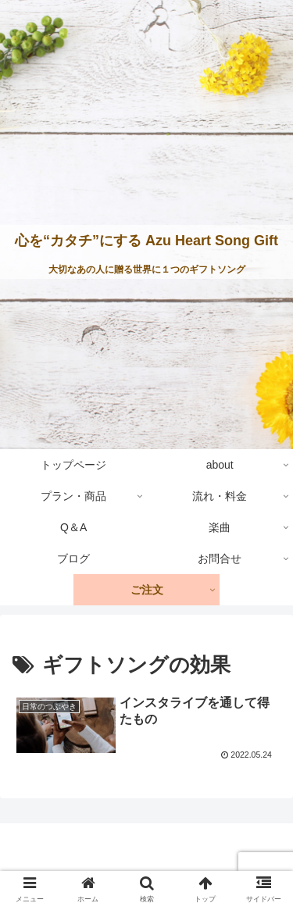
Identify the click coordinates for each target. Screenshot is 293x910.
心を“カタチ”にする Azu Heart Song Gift (146, 240)
